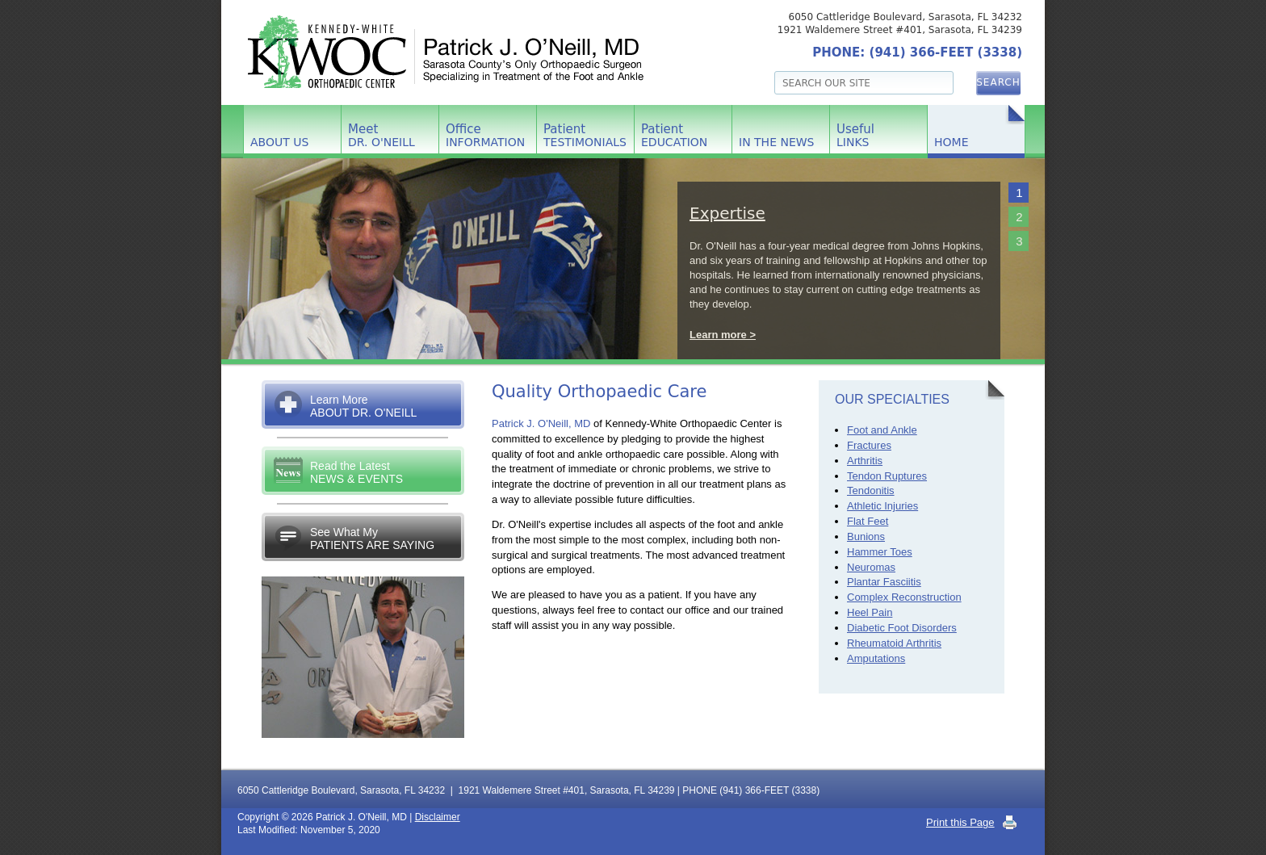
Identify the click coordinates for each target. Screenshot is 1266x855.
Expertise (727, 213)
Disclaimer (437, 817)
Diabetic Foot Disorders (902, 628)
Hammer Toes (879, 552)
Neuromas (871, 567)
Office (485, 135)
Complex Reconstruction (904, 597)
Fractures (869, 445)
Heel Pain (869, 612)
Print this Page (960, 822)
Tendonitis (871, 490)
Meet (381, 135)
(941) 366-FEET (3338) (946, 52)
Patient (585, 135)
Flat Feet (867, 521)
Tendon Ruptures (887, 476)
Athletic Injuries (882, 506)
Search (998, 82)
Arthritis (864, 461)
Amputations (876, 658)
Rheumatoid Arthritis (894, 643)
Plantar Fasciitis (884, 582)
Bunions (866, 536)
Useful (855, 135)
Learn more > (723, 335)
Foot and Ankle (882, 430)
